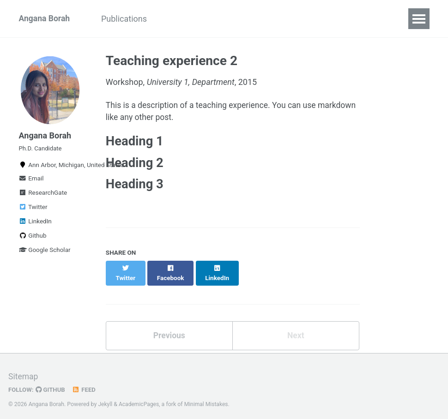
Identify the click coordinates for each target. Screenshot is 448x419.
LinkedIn (35, 224)
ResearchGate (43, 195)
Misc (280, 19)
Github (33, 238)
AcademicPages (139, 398)
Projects (239, 19)
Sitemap (23, 370)
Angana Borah (45, 19)
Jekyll (105, 398)
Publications (127, 19)
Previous (169, 329)
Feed (85, 383)
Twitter (33, 210)
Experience (187, 19)
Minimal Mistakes (208, 398)
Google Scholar (45, 253)
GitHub (51, 383)
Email (31, 181)
